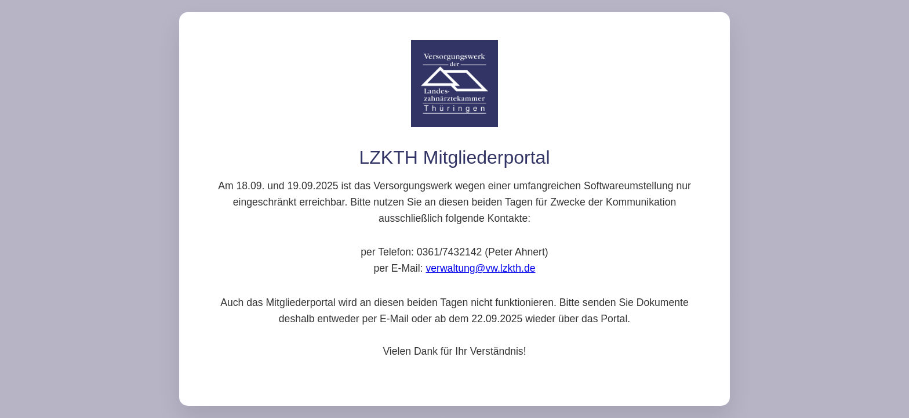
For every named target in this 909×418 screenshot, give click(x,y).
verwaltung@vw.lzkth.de (480, 268)
